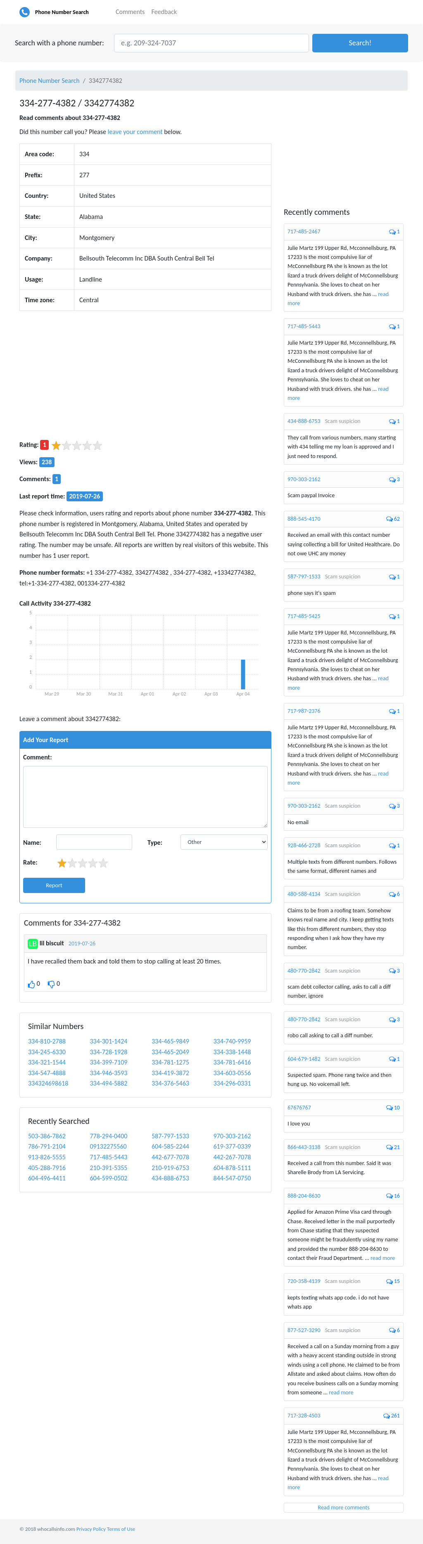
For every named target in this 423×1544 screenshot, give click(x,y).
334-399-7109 (108, 1062)
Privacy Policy (91, 1529)
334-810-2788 (47, 1041)
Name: (32, 842)
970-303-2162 (232, 1136)
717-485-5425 (304, 616)
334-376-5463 (170, 1083)
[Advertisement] (145, 375)
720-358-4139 (304, 1281)
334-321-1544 (47, 1062)
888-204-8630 (304, 1195)
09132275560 (108, 1146)
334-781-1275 (170, 1062)
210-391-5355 (108, 1168)
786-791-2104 (47, 1146)
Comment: (37, 757)
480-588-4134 (304, 894)
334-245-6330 (47, 1052)
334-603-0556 (232, 1073)
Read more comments (344, 1507)
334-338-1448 (232, 1052)
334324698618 (48, 1083)
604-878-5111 (232, 1168)
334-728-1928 (108, 1052)
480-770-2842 (304, 970)
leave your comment (135, 132)
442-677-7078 (170, 1157)
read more (383, 1258)
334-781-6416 (232, 1062)
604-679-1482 (304, 1058)
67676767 (299, 1107)
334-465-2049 (170, 1052)
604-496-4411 (47, 1178)
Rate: (30, 862)
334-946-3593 (108, 1073)
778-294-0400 (108, 1136)
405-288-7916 (47, 1168)
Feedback (164, 12)
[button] (360, 43)
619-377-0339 (232, 1146)
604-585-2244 (170, 1146)
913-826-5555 (47, 1157)
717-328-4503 (304, 1415)
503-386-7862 (47, 1136)
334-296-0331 (232, 1083)
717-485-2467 (304, 231)
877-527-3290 (304, 1330)
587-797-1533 (170, 1136)
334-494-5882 (108, 1083)
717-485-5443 (108, 1157)
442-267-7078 (232, 1157)
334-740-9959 (232, 1041)
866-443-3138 (304, 1147)
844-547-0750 (232, 1178)
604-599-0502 (108, 1178)
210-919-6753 (170, 1168)
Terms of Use (121, 1529)
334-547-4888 (47, 1073)
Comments (130, 12)
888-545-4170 (304, 518)
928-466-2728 (304, 845)
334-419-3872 (170, 1073)
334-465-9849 (170, 1041)
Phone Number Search (62, 12)
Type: (154, 842)
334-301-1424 (108, 1041)
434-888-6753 (170, 1178)
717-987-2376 (304, 710)
